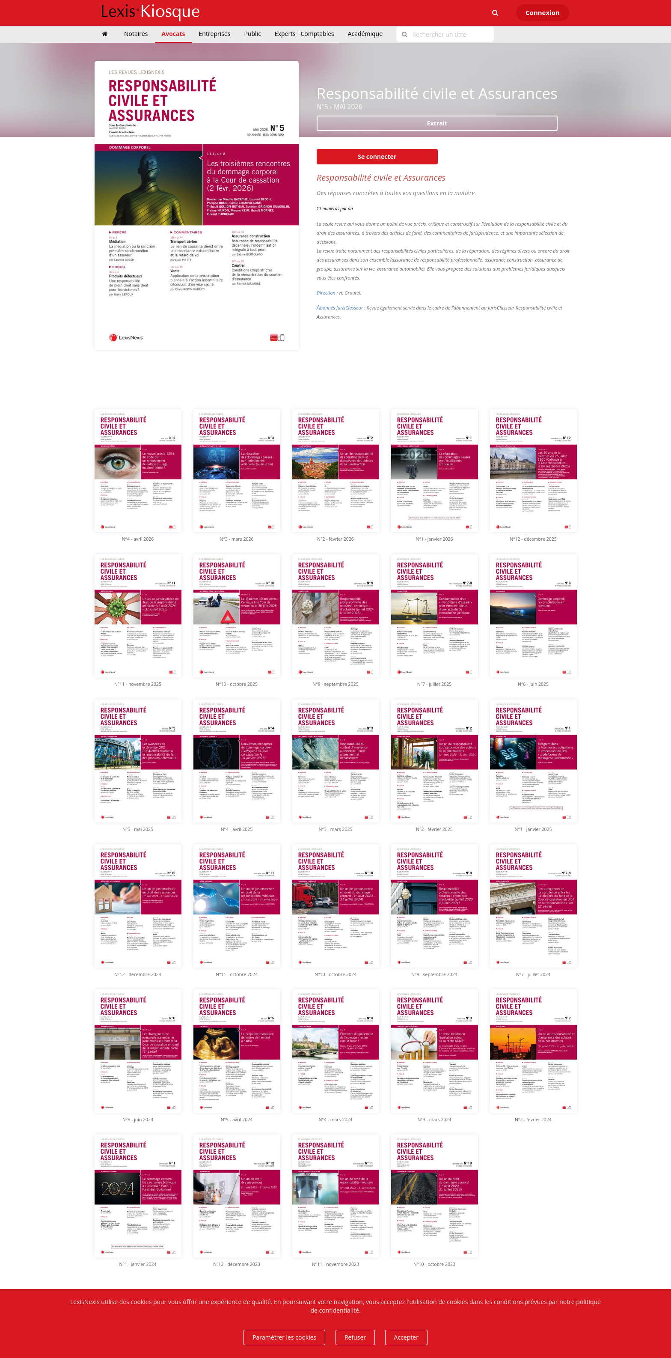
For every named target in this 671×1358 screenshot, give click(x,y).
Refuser (355, 1337)
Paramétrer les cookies (284, 1337)
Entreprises (215, 34)
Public (252, 34)
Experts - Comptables (304, 34)
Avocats (173, 34)
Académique (365, 34)
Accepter (406, 1337)
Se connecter (377, 156)
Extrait (437, 123)
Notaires (136, 34)
